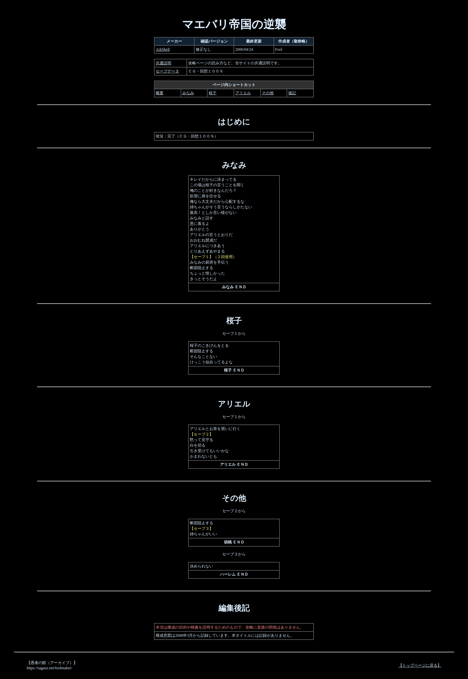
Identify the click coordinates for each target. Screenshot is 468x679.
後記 (292, 93)
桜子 (212, 93)
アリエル (243, 93)
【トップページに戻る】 (419, 665)
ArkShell (163, 49)
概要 (159, 93)
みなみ (188, 93)
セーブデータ (167, 71)
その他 (268, 93)
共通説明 (163, 63)
